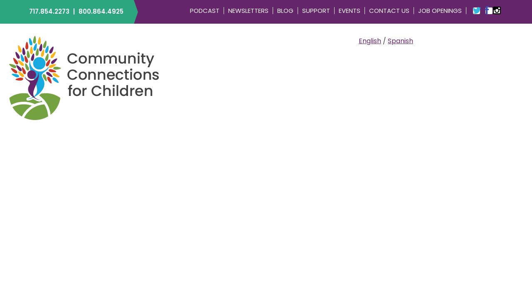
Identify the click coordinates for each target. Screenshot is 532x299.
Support (316, 10)
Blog (285, 10)
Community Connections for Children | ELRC (84, 77)
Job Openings (440, 10)
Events (349, 10)
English (370, 41)
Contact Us (389, 10)
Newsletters (248, 10)
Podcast (204, 10)
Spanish (400, 41)
